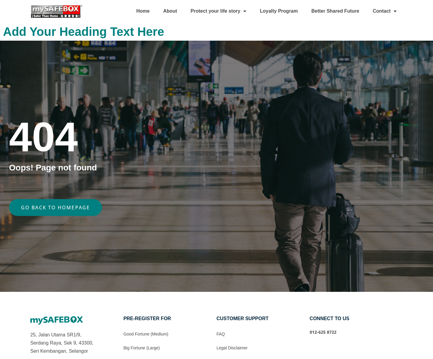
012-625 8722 (323, 332)
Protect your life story (218, 11)
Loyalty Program (279, 11)
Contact (385, 11)
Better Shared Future (335, 11)
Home (142, 11)
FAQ (220, 334)
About (170, 11)
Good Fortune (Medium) (145, 334)
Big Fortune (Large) (141, 347)
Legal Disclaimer (231, 347)
